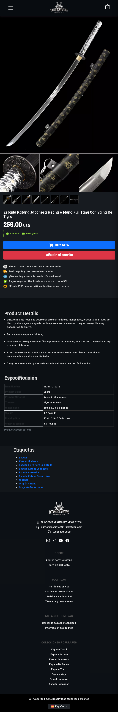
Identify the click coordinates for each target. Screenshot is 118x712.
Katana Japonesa (59, 659)
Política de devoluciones (59, 591)
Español (58, 706)
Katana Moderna (28, 461)
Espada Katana (59, 654)
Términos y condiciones (59, 601)
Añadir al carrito (59, 254)
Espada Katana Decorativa (34, 476)
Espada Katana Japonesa (33, 468)
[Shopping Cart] (107, 7)
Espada (23, 457)
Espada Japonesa (59, 684)
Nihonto (23, 480)
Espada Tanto (59, 669)
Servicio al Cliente (59, 565)
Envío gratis (30, 233)
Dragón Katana (27, 483)
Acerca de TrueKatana (59, 560)
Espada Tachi (59, 649)
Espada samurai (59, 679)
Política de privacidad (59, 596)
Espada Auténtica (29, 472)
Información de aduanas (59, 628)
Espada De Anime (59, 664)
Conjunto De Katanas (31, 487)
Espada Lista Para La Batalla (35, 465)
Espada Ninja (59, 674)
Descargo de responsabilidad (59, 623)
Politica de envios (59, 586)
